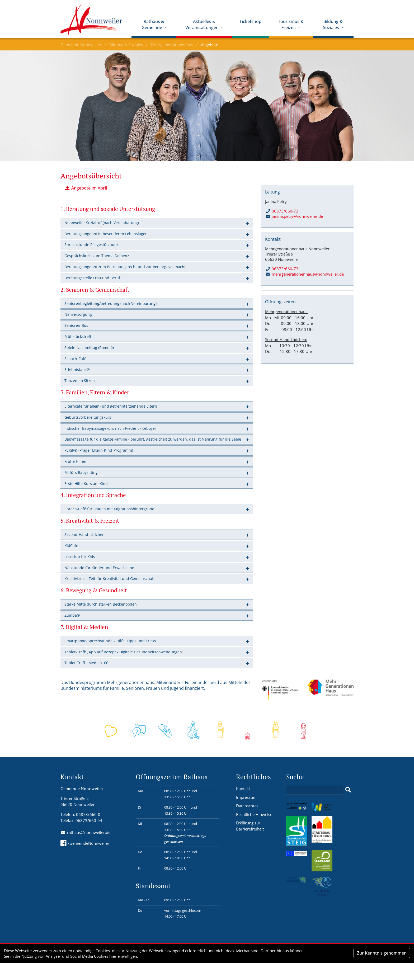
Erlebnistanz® (77, 369)
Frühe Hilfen (75, 461)
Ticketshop (250, 21)
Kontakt (243, 788)
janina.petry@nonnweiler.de (297, 216)
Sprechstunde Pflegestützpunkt (92, 244)
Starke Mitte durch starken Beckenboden (100, 604)
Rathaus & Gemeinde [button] (153, 24)
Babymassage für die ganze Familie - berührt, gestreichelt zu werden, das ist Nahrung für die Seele (152, 439)
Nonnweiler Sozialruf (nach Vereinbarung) (101, 222)
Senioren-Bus (76, 325)
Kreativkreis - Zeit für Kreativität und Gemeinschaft (109, 578)
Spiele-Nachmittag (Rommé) (89, 347)
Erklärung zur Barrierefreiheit (250, 826)
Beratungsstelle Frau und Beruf (92, 277)
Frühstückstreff (77, 336)
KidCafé (71, 545)
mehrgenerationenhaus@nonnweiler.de (308, 274)
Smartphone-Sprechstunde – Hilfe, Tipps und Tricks (110, 640)
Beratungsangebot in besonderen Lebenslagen (106, 233)
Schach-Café (75, 358)
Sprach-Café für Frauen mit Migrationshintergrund (109, 508)
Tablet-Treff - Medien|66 (86, 662)
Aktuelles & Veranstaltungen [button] (202, 24)
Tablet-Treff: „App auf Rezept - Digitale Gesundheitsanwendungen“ (123, 651)
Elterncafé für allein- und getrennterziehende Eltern (110, 406)
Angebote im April (89, 188)
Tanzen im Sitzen (79, 380)
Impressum (246, 797)
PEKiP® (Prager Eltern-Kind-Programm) (98, 450)
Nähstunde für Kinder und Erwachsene (99, 567)
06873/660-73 (282, 211)
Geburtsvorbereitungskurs (87, 417)
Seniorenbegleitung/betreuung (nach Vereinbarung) (110, 303)
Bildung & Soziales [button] (333, 24)
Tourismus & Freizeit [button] (291, 24)
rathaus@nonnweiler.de (88, 832)
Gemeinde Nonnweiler (81, 44)
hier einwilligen (123, 956)
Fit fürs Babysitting (81, 472)
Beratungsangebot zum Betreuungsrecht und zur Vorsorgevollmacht (125, 266)
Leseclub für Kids (79, 556)
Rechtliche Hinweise (254, 814)
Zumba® (72, 615)
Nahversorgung (78, 314)
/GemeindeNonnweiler (84, 843)
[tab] (156, 223)
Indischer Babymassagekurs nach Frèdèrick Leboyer (110, 428)
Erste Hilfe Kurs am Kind (86, 483)
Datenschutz (247, 805)
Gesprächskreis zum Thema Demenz (96, 255)
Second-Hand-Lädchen (84, 534)
